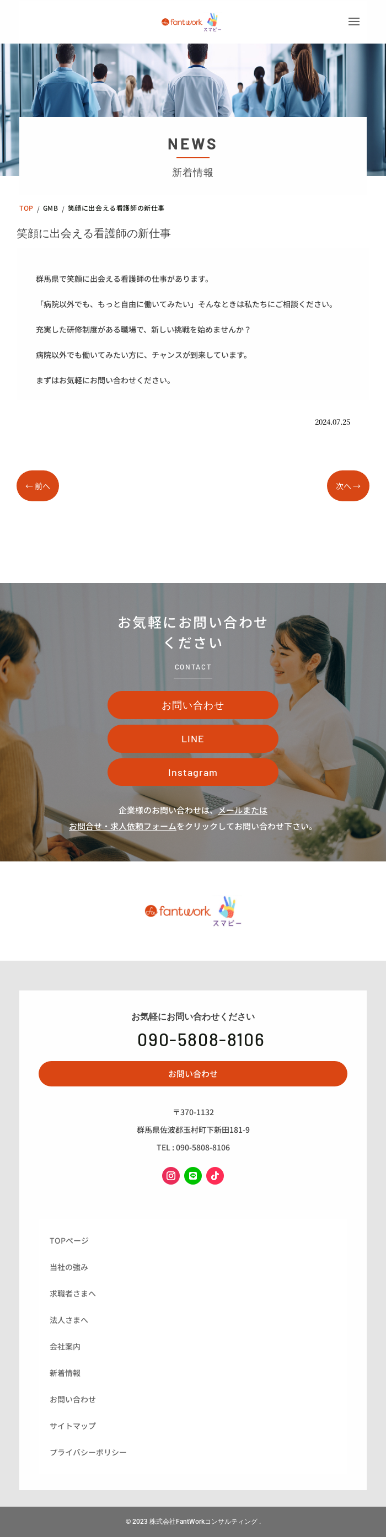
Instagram (192, 772)
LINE (193, 738)
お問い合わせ (193, 705)
